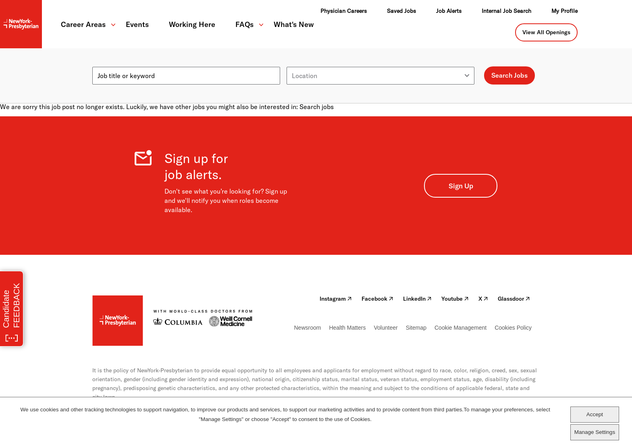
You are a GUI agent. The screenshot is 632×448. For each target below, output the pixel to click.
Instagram (336, 298)
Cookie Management (460, 327)
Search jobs (316, 107)
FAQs (244, 24)
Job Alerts (449, 10)
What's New (294, 24)
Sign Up (461, 186)
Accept (594, 414)
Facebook (377, 298)
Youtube (455, 298)
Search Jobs (509, 75)
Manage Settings (594, 432)
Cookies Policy (513, 327)
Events (137, 24)
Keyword (105, 63)
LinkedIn (417, 298)
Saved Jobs (401, 10)
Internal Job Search (506, 10)
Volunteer (385, 327)
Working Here (192, 24)
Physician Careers (343, 10)
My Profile (564, 10)
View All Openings (546, 32)
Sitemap (416, 327)
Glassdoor (514, 298)
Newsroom (307, 327)
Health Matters (347, 327)
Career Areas (83, 24)
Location (299, 63)
